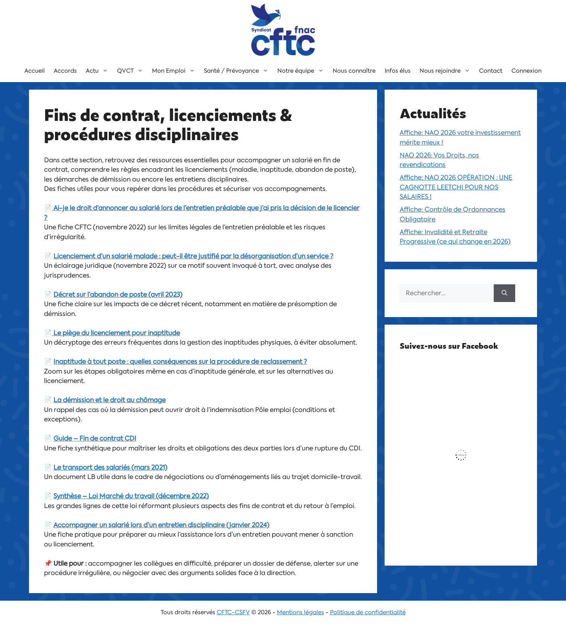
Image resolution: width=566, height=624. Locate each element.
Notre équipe (302, 71)
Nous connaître (354, 71)
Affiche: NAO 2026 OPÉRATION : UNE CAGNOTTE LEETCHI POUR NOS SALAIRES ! (456, 187)
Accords (65, 71)
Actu (99, 71)
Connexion (526, 71)
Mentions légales (300, 612)
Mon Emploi (175, 71)
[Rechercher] (504, 293)
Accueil (34, 71)
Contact (490, 71)
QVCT (132, 71)
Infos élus (398, 71)
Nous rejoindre (447, 71)
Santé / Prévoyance (238, 71)
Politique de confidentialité (368, 612)
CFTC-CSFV (233, 612)
